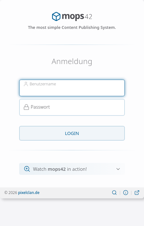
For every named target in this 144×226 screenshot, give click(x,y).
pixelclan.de (29, 192)
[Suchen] (114, 193)
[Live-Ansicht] (137, 193)
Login (72, 133)
